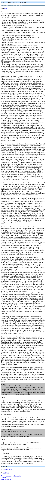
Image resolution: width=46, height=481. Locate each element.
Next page (6, 473)
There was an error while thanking (11, 476)
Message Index (7, 469)
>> (6, 8)
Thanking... (4, 477)
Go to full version (6, 479)
